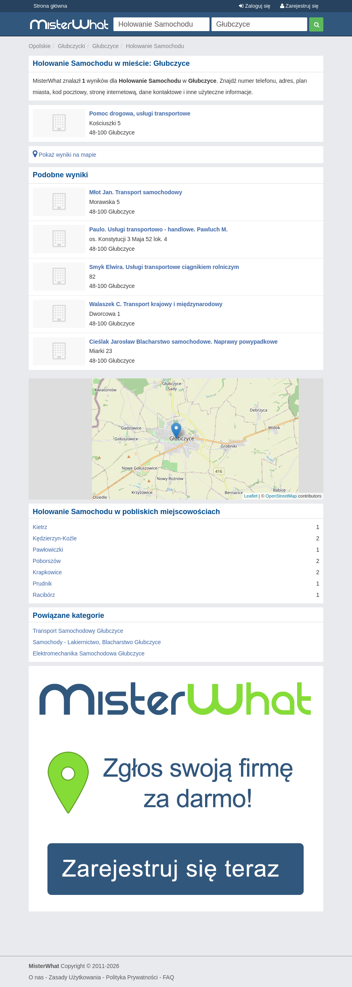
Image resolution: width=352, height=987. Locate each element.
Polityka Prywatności (131, 977)
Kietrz (40, 527)
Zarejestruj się (299, 6)
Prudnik (42, 583)
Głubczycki (71, 46)
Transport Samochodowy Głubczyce (78, 631)
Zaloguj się (254, 6)
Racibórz (44, 595)
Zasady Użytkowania (75, 977)
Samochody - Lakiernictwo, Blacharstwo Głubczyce (97, 642)
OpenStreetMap (281, 496)
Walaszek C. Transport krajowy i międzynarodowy (155, 304)
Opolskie (39, 46)
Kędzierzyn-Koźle (55, 538)
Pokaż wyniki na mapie (64, 154)
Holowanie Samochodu (155, 46)
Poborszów (47, 561)
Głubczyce (105, 46)
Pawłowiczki (48, 549)
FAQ (168, 977)
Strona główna (50, 6)
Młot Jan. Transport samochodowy (135, 192)
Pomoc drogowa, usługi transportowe (139, 113)
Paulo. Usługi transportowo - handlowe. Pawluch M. (158, 229)
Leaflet (251, 496)
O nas (36, 977)
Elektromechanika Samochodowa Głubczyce (89, 653)
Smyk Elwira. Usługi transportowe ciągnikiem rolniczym (164, 267)
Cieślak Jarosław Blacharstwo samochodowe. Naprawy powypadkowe (183, 341)
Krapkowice (47, 572)
